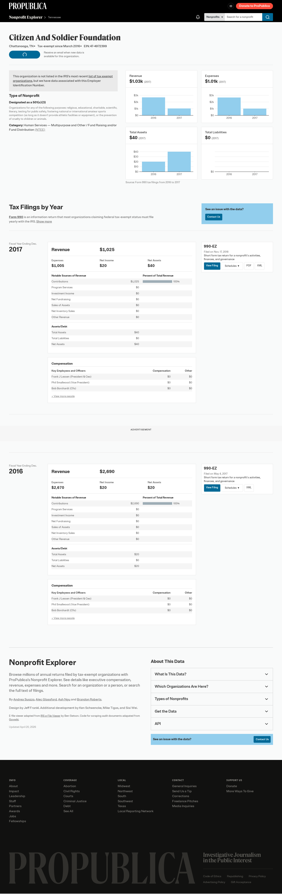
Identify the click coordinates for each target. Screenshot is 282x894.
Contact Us (214, 217)
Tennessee (54, 17)
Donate (231, 787)
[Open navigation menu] (231, 6)
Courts (68, 796)
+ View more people (63, 396)
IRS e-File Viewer (50, 715)
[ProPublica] (28, 6)
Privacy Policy (257, 876)
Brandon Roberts (89, 699)
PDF (250, 266)
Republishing (235, 876)
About (13, 787)
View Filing (212, 266)
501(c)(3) (39, 102)
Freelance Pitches (185, 802)
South (122, 796)
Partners (15, 806)
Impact (14, 792)
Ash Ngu (64, 699)
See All (68, 812)
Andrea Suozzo (23, 699)
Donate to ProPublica (254, 6)
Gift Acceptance (241, 882)
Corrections (180, 796)
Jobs (12, 817)
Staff (12, 802)
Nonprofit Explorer (25, 17)
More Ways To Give (240, 792)
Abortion (69, 787)
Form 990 (16, 217)
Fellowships (17, 822)
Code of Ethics (212, 876)
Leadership (17, 796)
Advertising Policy (214, 882)
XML (261, 266)
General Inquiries (184, 787)
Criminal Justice (75, 802)
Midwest (124, 787)
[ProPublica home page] (102, 868)
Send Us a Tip (182, 792)
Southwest (125, 802)
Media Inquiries (183, 806)
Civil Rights (71, 792)
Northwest (125, 792)
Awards (14, 812)
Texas (122, 806)
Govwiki (14, 719)
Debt (67, 806)
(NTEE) (40, 130)
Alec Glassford (46, 699)
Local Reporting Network (135, 812)
